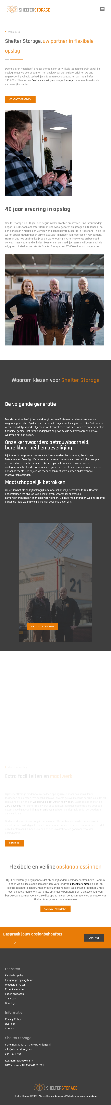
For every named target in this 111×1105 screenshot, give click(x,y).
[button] (102, 9)
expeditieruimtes (79, 883)
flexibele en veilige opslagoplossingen (53, 83)
